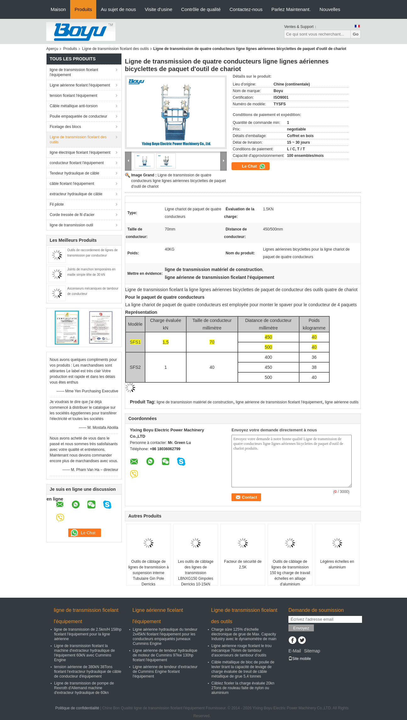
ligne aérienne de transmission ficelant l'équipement (279, 402)
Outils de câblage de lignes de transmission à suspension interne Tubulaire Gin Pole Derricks (148, 572)
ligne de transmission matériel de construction (195, 402)
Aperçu (52, 49)
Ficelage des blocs (65, 127)
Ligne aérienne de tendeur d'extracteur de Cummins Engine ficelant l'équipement (165, 671)
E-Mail (294, 650)
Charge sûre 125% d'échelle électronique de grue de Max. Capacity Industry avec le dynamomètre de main (243, 634)
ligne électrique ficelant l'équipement (80, 152)
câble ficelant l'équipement (72, 183)
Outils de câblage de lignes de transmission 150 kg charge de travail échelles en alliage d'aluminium (290, 572)
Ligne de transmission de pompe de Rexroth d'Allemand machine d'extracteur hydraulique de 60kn (84, 688)
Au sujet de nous (118, 9)
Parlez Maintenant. (291, 9)
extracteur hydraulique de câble (76, 194)
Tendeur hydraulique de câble (74, 173)
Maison (58, 9)
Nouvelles (330, 9)
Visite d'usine (158, 9)
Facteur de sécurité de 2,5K (242, 564)
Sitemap (312, 650)
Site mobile (299, 658)
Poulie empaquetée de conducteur (78, 116)
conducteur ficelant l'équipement (77, 163)
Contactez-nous (246, 9)
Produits (83, 9)
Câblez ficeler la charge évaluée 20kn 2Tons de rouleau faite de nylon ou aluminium (242, 688)
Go (356, 34)
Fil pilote (57, 204)
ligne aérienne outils (342, 402)
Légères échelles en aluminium (337, 564)
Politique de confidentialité (77, 708)
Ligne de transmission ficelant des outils (115, 49)
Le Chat (253, 166)
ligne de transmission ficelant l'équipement (74, 72)
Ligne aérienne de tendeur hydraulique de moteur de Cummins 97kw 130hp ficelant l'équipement (165, 655)
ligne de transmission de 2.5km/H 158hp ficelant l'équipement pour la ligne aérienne (87, 634)
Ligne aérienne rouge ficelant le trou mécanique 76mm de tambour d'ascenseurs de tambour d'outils (241, 650)
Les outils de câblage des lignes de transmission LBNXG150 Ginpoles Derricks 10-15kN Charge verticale (196, 575)
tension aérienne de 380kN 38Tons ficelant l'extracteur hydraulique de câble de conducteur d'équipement (87, 671)
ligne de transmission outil (71, 225)
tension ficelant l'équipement (73, 95)
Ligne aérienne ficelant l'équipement (80, 85)
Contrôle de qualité (201, 9)
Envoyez (301, 628)
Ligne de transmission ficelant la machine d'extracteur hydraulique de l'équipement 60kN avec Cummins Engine (84, 653)
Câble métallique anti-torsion (74, 106)
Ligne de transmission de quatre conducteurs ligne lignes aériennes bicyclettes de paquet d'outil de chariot (178, 181)
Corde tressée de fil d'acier (72, 215)
